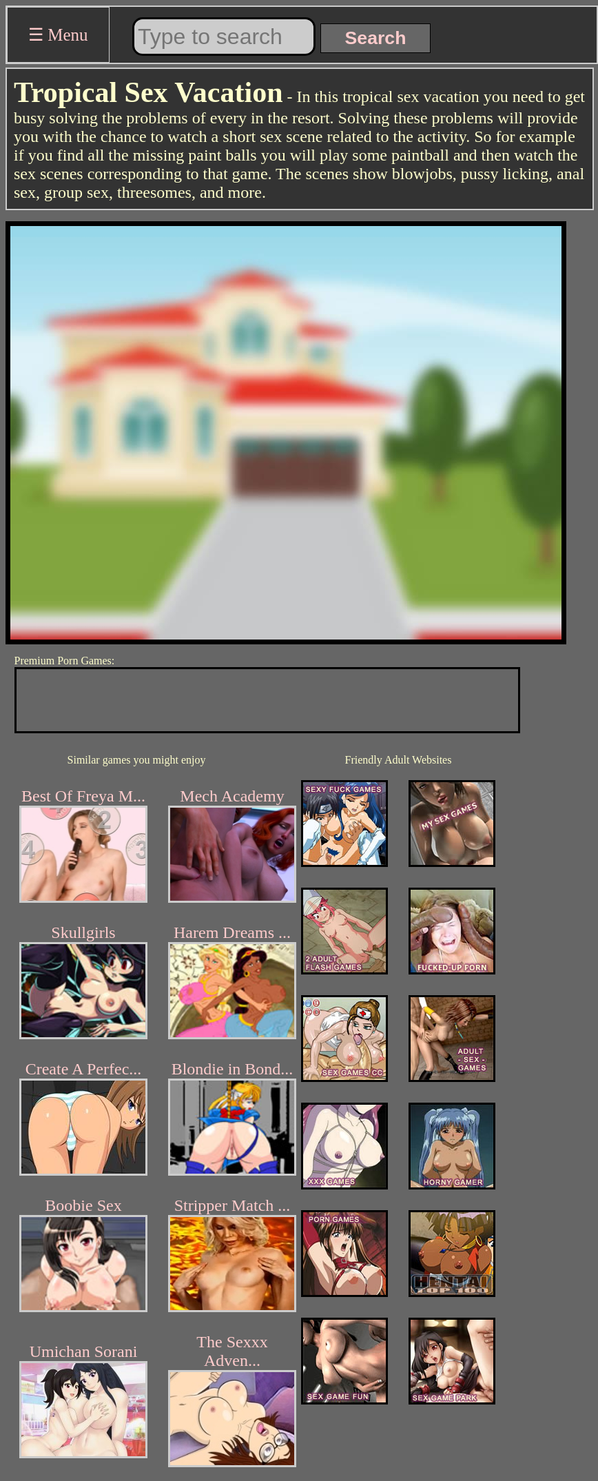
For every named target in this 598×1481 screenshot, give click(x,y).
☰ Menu (58, 34)
